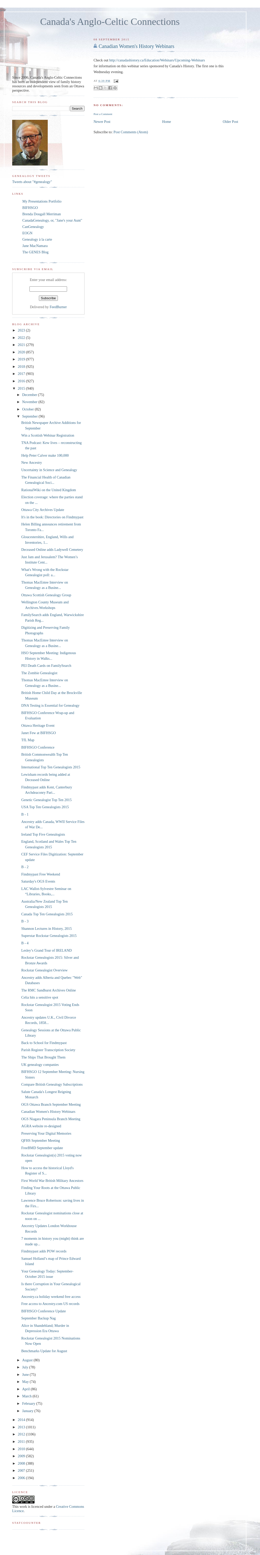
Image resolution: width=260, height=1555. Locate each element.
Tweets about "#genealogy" (32, 182)
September (30, 416)
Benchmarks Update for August (44, 1351)
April (26, 1389)
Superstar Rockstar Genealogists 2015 (49, 936)
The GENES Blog (35, 252)
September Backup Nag (38, 1318)
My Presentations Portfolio (41, 201)
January (28, 1411)
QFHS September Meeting (40, 1140)
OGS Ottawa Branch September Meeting (51, 1104)
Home (166, 122)
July (25, 1367)
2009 (22, 1456)
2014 (22, 1420)
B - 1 (25, 814)
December (30, 395)
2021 (22, 345)
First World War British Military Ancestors (52, 1181)
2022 (22, 338)
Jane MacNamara (35, 246)
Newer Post (101, 122)
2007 (22, 1470)
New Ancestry (31, 462)
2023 (22, 330)
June (26, 1374)
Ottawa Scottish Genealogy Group (46, 595)
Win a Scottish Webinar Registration (47, 435)
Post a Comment (102, 113)
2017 (22, 374)
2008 (22, 1463)
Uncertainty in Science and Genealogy (49, 470)
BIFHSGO (30, 208)
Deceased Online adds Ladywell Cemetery (52, 550)
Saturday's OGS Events (38, 881)
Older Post (230, 122)
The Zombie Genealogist (39, 673)
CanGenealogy (33, 227)
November (30, 402)
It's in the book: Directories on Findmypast (52, 517)
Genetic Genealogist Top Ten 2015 (46, 800)
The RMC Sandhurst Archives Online (48, 990)
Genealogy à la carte (37, 239)
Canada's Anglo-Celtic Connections (110, 21)
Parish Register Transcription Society (48, 1050)
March (27, 1396)
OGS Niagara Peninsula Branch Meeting (50, 1119)
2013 (22, 1427)
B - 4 (25, 943)
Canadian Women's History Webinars (136, 46)
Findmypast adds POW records (44, 1251)
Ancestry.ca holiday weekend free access (51, 1297)
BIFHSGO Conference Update (43, 1311)
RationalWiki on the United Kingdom (48, 490)
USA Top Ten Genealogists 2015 (45, 807)
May (26, 1382)
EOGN (27, 233)
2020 (22, 352)
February (29, 1403)
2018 (22, 367)
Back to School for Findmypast (44, 1043)
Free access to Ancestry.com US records (50, 1304)
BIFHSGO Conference (38, 747)
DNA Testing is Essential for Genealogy (50, 705)
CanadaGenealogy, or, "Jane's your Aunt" (52, 220)
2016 (22, 381)
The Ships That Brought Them (43, 1057)
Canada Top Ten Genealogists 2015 (47, 914)
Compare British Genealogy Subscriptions (52, 1084)
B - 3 (25, 921)
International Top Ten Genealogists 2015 (50, 767)
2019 (22, 359)
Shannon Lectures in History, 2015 (46, 929)
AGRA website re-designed (41, 1126)
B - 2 (25, 867)
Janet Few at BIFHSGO (38, 733)
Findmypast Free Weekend (40, 874)
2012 (22, 1434)
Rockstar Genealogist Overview (44, 970)
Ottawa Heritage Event (38, 725)
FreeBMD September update (42, 1148)
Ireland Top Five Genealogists (43, 834)
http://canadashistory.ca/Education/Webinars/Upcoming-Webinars (157, 60)
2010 (22, 1449)
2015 (22, 388)
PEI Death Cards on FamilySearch (46, 666)
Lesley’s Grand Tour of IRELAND (46, 950)
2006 (22, 1478)
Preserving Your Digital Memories (46, 1133)
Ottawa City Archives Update (42, 510)
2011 (22, 1442)
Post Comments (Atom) (130, 132)
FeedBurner (58, 307)
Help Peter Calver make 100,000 (45, 455)
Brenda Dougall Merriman (41, 214)
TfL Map (27, 740)
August (28, 1360)
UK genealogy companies (40, 1065)
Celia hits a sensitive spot (39, 997)
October (28, 409)
